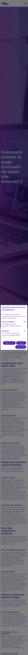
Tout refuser (21, 343)
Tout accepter (20, 347)
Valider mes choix (9, 343)
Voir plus (4, 327)
